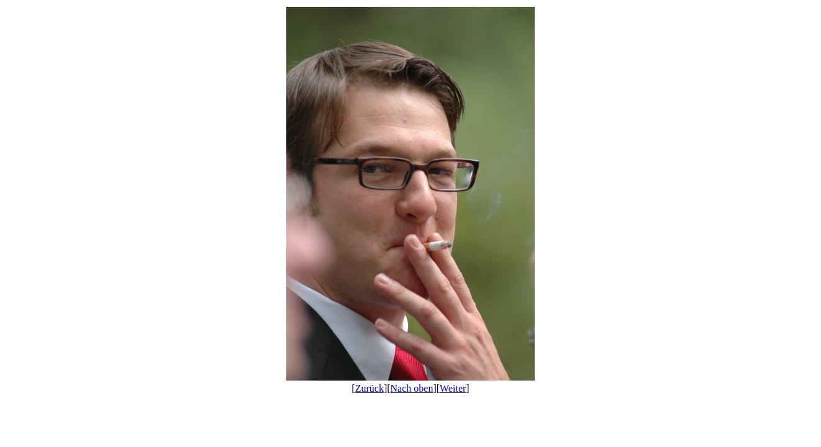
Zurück (369, 388)
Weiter (453, 388)
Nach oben (412, 388)
